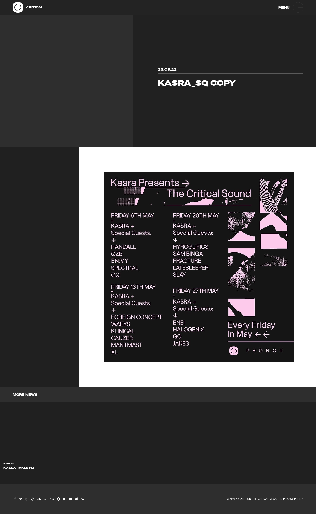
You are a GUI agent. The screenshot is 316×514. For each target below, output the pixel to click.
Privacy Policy (293, 499)
